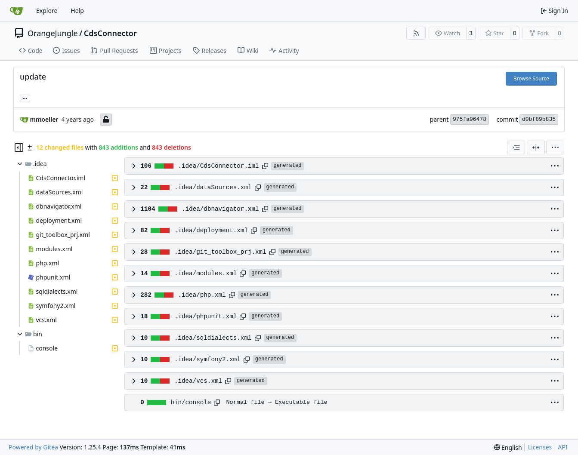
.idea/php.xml (202, 295)
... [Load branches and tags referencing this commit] (25, 98)
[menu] (555, 147)
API (562, 447)
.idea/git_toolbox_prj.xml (220, 252)
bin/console (190, 402)
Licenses (540, 447)
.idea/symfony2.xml (207, 359)
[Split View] (536, 147)
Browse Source (531, 78)
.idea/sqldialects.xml (213, 338)
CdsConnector (110, 33)
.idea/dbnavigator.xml (220, 209)
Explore (46, 10)
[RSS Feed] (416, 33)
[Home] (16, 10)
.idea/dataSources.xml (213, 187)
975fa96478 (469, 119)
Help (77, 10)
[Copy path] (265, 166)
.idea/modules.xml (205, 273)
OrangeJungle (53, 33)
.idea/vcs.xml (198, 381)
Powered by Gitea (33, 447)
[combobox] (516, 147)
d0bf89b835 (539, 119)
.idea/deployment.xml (211, 230)
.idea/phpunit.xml (205, 316)
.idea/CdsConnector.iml (218, 166)
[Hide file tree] (19, 147)
